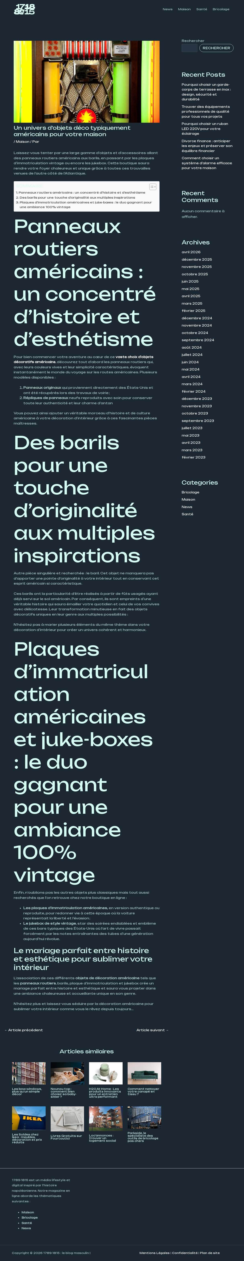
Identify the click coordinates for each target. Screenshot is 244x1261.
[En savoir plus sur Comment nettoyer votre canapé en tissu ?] (144, 1073)
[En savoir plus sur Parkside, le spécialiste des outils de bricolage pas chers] (144, 1118)
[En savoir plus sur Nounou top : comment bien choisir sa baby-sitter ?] (67, 1073)
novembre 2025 (197, 270)
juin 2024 (191, 364)
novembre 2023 (197, 407)
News (187, 507)
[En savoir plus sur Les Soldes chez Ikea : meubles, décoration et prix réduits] (29, 1118)
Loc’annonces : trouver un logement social (102, 1138)
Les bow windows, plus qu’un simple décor (27, 1092)
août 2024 (192, 349)
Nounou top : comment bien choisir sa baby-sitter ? (63, 1093)
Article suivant (152, 1030)
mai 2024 (191, 371)
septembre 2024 (198, 342)
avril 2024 (191, 378)
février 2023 (194, 458)
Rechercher (193, 41)
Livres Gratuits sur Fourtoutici (66, 1138)
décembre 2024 (197, 320)
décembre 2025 (197, 262)
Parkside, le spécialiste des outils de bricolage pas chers (143, 1137)
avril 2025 (191, 299)
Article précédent (23, 1030)
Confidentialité (185, 1253)
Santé (188, 514)
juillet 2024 (192, 356)
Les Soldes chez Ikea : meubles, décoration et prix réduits (27, 1138)
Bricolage (191, 492)
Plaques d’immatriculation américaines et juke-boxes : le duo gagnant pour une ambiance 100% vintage (84, 204)
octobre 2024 (196, 335)
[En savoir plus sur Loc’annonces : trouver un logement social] (106, 1119)
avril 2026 (192, 255)
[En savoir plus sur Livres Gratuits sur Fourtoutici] (67, 1119)
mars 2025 (193, 306)
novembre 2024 (197, 328)
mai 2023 (191, 436)
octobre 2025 (196, 277)
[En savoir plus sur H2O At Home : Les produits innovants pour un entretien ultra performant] (106, 1073)
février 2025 (194, 313)
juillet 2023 (192, 429)
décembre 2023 (197, 400)
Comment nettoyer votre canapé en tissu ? (143, 1092)
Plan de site (210, 1253)
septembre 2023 (198, 422)
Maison (23, 142)
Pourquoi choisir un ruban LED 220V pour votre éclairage (206, 128)
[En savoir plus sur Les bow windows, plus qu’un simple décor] (29, 1073)
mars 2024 (193, 385)
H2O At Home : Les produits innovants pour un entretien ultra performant (105, 1093)
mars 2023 (193, 450)
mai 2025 (191, 291)
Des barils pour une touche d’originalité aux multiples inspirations (80, 197)
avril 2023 (191, 443)
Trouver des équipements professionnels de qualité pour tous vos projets (207, 111)
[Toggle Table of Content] (150, 186)
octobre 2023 (196, 414)
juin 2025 (191, 284)
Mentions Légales (154, 1253)
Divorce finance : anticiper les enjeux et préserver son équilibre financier (207, 145)
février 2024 (194, 393)
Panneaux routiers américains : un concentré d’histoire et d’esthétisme (85, 192)
